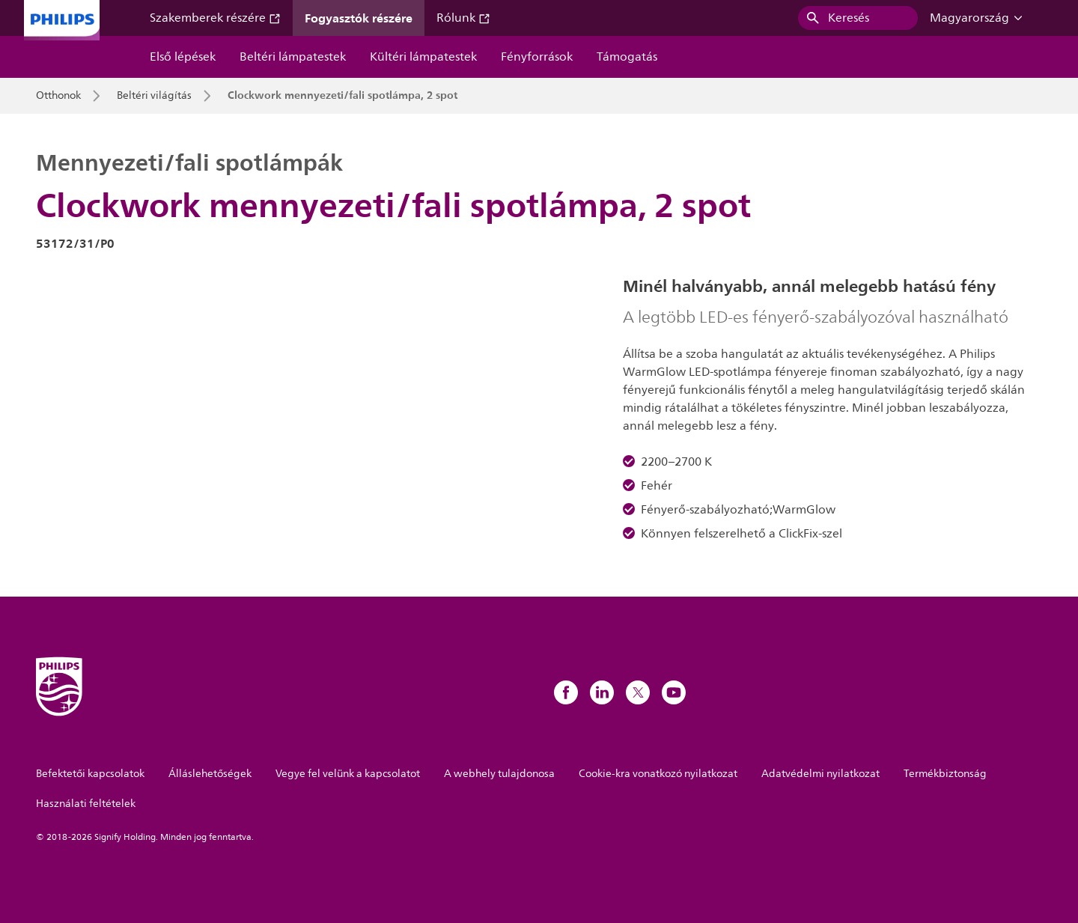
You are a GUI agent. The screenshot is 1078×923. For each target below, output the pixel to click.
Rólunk (463, 18)
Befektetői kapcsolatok (90, 773)
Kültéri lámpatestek (423, 57)
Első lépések (183, 57)
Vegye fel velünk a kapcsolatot (347, 773)
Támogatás (627, 57)
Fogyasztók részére (358, 18)
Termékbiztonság (945, 773)
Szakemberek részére (215, 18)
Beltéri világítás (154, 96)
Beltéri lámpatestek (293, 57)
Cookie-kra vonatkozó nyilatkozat (658, 773)
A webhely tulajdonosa (499, 773)
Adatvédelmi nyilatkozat (820, 773)
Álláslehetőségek (210, 773)
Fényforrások (537, 57)
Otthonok (58, 96)
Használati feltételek (85, 803)
